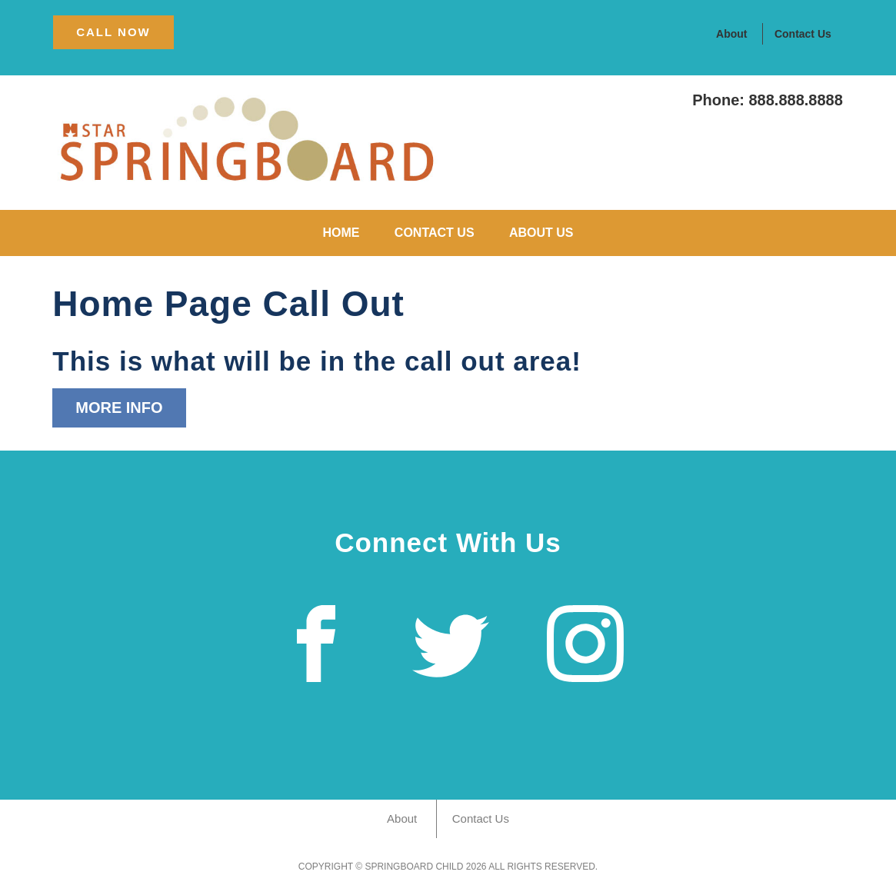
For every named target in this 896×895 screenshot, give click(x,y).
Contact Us (802, 34)
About (731, 34)
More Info (118, 407)
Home (340, 232)
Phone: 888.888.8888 (767, 99)
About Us (541, 232)
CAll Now (113, 31)
